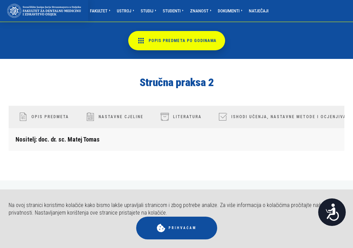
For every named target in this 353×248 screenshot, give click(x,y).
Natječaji (259, 10)
